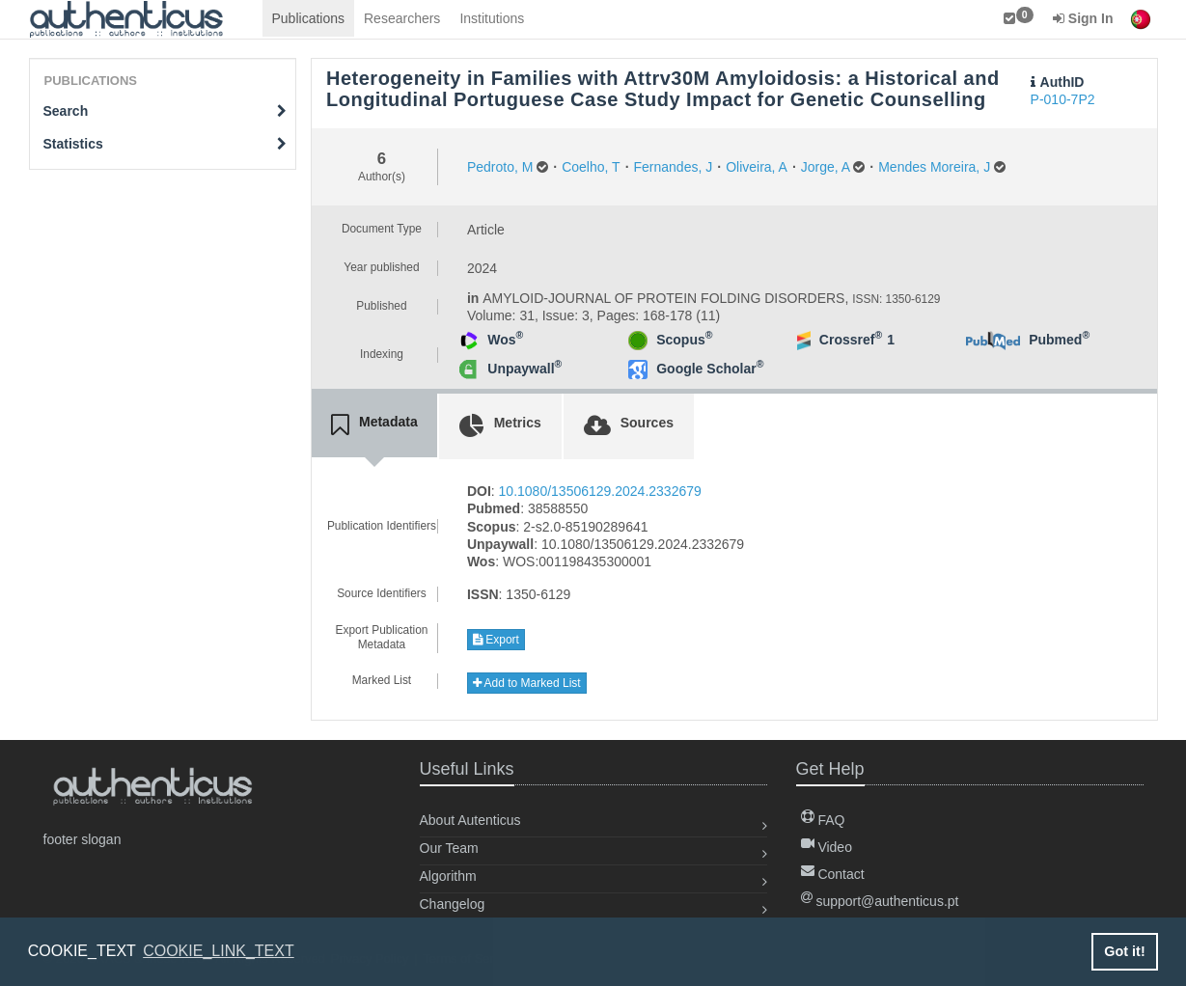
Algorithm (448, 876)
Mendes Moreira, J (934, 167)
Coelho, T (591, 167)
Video (826, 847)
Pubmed (1059, 339)
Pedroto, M (500, 167)
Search (165, 111)
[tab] (374, 425)
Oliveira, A (756, 167)
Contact (833, 874)
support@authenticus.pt (880, 901)
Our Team (449, 848)
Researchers (402, 18)
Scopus (684, 339)
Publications (308, 18)
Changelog (452, 904)
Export (496, 639)
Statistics (165, 143)
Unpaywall (524, 368)
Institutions (491, 18)
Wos (505, 339)
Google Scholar (709, 368)
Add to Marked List (527, 683)
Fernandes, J (673, 167)
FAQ (823, 820)
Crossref (850, 339)
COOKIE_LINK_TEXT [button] (218, 951)
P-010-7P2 (1063, 99)
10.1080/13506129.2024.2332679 (600, 491)
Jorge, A (825, 167)
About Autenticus (470, 820)
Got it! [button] (1124, 951)
